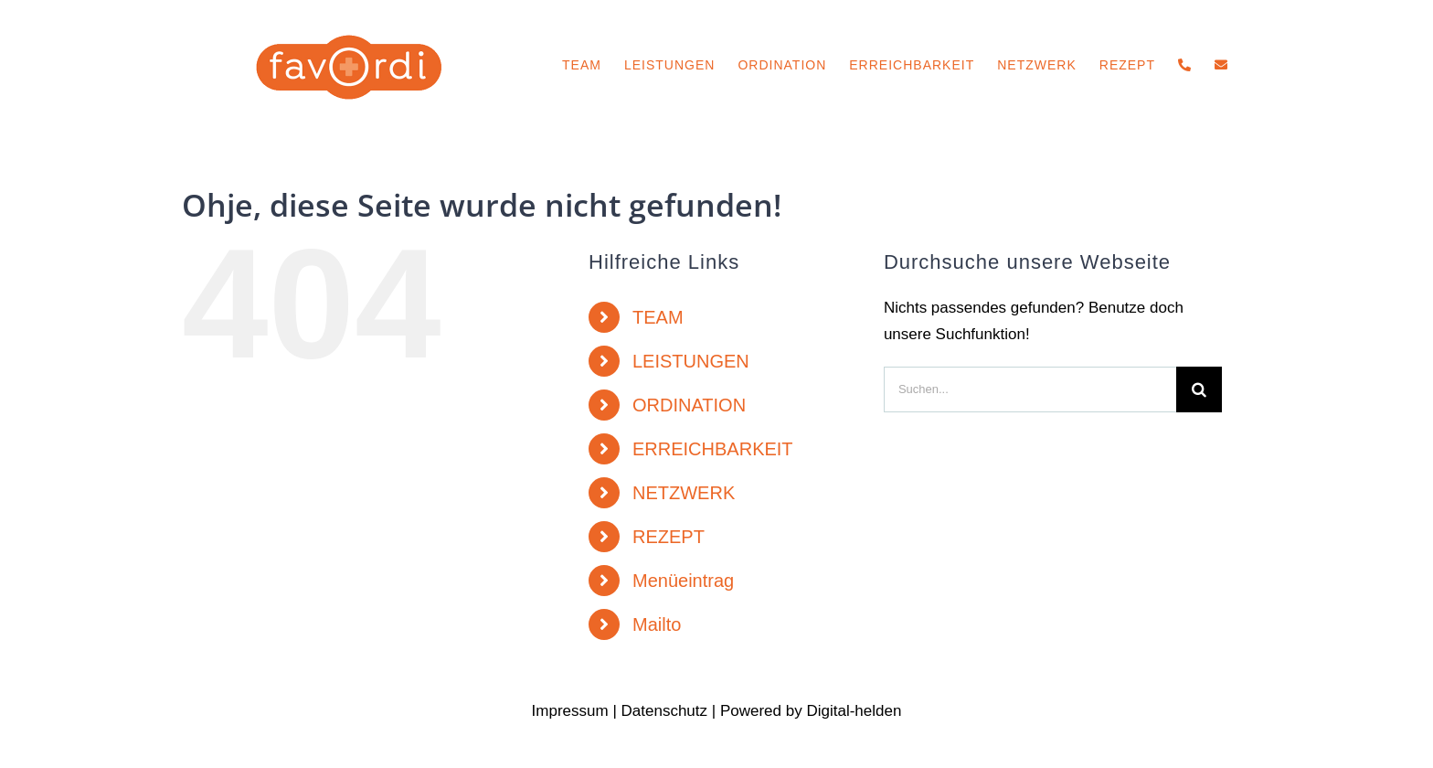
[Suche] (1199, 389)
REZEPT (668, 537)
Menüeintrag (683, 581)
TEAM (658, 317)
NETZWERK (683, 493)
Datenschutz (664, 711)
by (794, 711)
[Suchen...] (1030, 389)
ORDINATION (689, 405)
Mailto (656, 624)
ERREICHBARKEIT (712, 449)
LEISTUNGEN (690, 361)
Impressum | (576, 711)
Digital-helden (853, 711)
